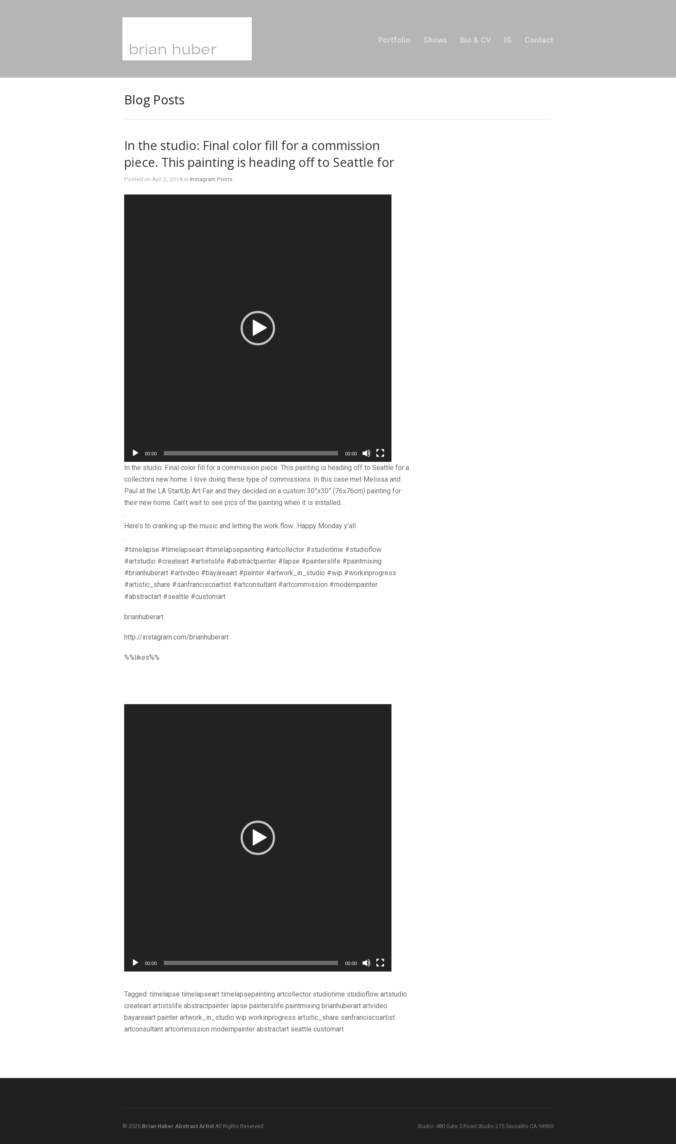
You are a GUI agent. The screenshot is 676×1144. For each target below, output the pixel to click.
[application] (257, 328)
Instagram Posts (211, 179)
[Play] (135, 453)
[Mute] (366, 453)
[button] (258, 328)
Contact (539, 39)
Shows (435, 39)
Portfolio (394, 39)
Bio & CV (475, 39)
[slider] (251, 453)
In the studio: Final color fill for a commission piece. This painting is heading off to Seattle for (259, 153)
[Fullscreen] (380, 453)
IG (508, 39)
